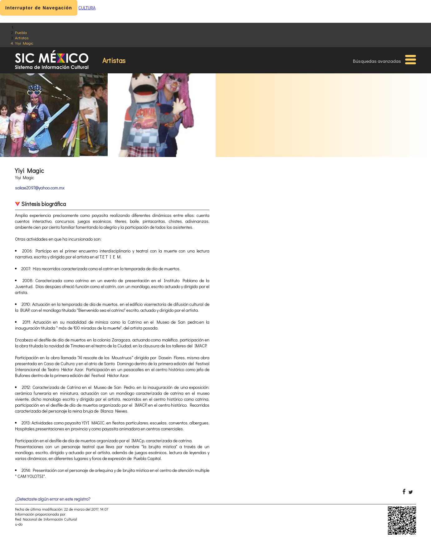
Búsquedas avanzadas (377, 61)
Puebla (21, 32)
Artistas (21, 37)
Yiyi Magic (24, 43)
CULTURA (87, 8)
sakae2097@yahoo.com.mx (39, 188)
